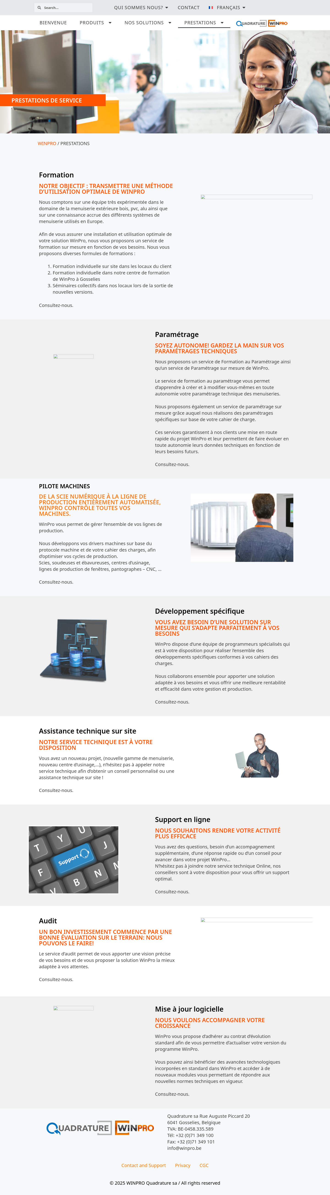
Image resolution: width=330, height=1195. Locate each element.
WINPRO (47, 143)
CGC (204, 1165)
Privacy (182, 1165)
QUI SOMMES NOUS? (141, 7)
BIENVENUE (53, 22)
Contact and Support (143, 1165)
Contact (189, 7)
